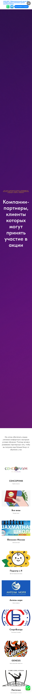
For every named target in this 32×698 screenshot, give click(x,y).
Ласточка (16, 690)
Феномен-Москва (16, 539)
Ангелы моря (16, 600)
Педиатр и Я (16, 570)
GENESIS (16, 660)
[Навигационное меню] (29, 3)
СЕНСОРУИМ (16, 481)
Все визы (16, 510)
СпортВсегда (16, 629)
